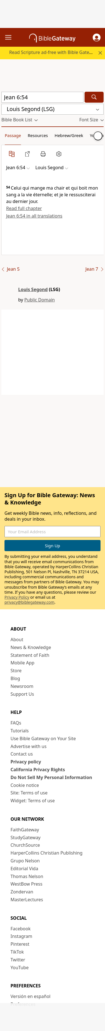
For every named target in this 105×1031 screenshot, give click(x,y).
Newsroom (22, 686)
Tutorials (20, 731)
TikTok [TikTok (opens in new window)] (17, 952)
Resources (38, 135)
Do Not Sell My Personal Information (51, 777)
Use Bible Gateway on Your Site (43, 738)
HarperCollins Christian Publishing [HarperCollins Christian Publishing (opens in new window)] (47, 853)
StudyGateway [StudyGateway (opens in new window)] (26, 837)
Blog (15, 678)
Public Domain (39, 300)
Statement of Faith (30, 655)
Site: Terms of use (29, 793)
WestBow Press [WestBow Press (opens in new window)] (27, 884)
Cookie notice (25, 785)
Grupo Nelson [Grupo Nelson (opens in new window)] (25, 861)
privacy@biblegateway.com (29, 602)
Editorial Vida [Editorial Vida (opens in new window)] (24, 868)
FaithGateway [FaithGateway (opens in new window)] (25, 830)
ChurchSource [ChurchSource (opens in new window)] (25, 845)
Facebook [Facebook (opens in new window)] (21, 929)
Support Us (22, 694)
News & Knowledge (31, 647)
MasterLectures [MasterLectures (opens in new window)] (27, 899)
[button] (97, 37)
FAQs (16, 723)
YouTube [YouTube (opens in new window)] (20, 967)
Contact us (22, 754)
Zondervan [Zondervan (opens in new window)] (22, 892)
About (17, 639)
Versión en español (31, 996)
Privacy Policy (16, 597)
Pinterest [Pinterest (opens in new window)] (20, 944)
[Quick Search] (42, 97)
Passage (13, 135)
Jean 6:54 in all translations (34, 216)
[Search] (94, 97)
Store (16, 670)
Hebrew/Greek (69, 135)
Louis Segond (33, 289)
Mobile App (22, 663)
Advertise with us (29, 746)
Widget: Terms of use (33, 801)
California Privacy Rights (38, 769)
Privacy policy (26, 762)
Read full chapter (24, 208)
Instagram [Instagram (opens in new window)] (21, 936)
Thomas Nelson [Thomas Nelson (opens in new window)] (27, 876)
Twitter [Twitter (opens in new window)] (18, 960)
